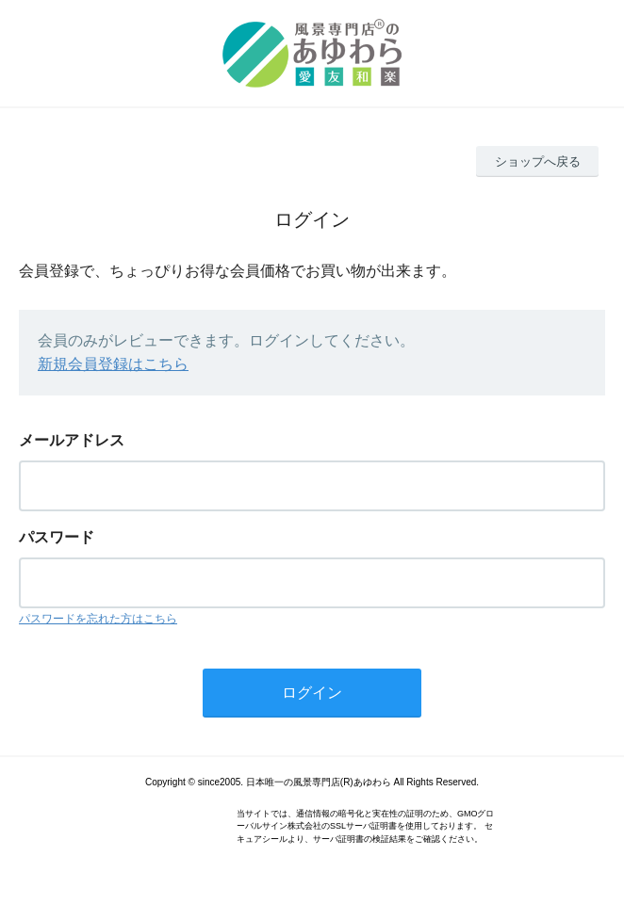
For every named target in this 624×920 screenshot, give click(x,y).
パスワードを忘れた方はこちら (98, 618)
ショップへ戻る (538, 161)
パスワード (56, 537)
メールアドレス (71, 440)
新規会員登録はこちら (113, 364)
